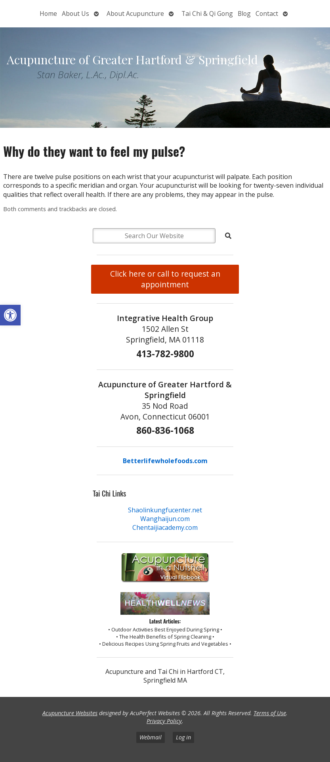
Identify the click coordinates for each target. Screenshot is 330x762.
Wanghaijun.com (165, 518)
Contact (267, 13)
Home (48, 13)
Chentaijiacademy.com (165, 527)
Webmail (150, 737)
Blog (244, 13)
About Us (75, 13)
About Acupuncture (135, 13)
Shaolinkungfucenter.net (165, 510)
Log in (183, 737)
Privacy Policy (164, 721)
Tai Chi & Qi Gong (207, 13)
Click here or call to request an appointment (165, 279)
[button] (10, 315)
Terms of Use (270, 713)
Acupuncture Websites (69, 713)
